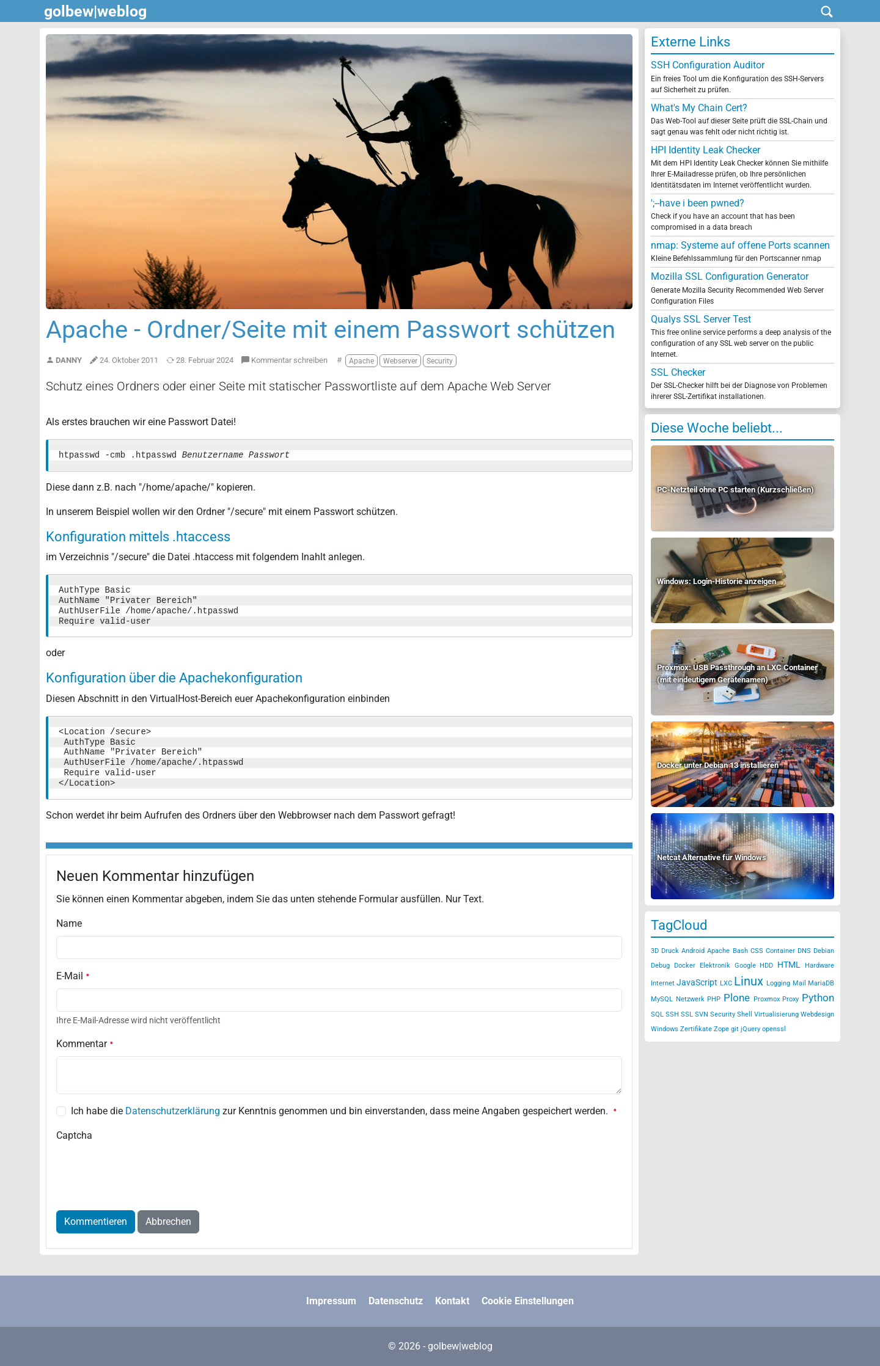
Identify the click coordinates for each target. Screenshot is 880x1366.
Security (722, 1014)
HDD (766, 966)
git (735, 1029)
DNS (804, 951)
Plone (737, 998)
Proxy (790, 999)
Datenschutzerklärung (172, 1111)
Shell (744, 1014)
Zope (721, 1029)
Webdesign (817, 1014)
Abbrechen (168, 1221)
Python (818, 998)
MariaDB (821, 983)
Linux (748, 981)
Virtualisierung (776, 1014)
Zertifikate (696, 1029)
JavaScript (696, 982)
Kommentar (85, 1044)
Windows (664, 1029)
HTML (789, 965)
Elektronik (715, 966)
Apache (718, 951)
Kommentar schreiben (284, 360)
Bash (740, 951)
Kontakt (452, 1301)
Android (693, 951)
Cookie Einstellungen (528, 1301)
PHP (714, 999)
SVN (701, 1014)
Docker (684, 966)
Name (69, 923)
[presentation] (149, 1172)
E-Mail (73, 976)
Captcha (74, 1135)
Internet (663, 983)
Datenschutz (396, 1301)
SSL (687, 1014)
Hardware (819, 966)
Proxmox (767, 999)
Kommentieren (95, 1221)
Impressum (331, 1301)
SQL (657, 1014)
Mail (799, 983)
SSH (672, 1014)
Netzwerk (690, 999)
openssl (774, 1029)
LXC (726, 983)
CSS (756, 951)
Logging (778, 983)
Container (780, 951)
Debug (660, 966)
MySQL (662, 999)
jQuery (750, 1029)
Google (745, 966)
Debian (823, 951)
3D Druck (665, 951)
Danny (69, 360)
